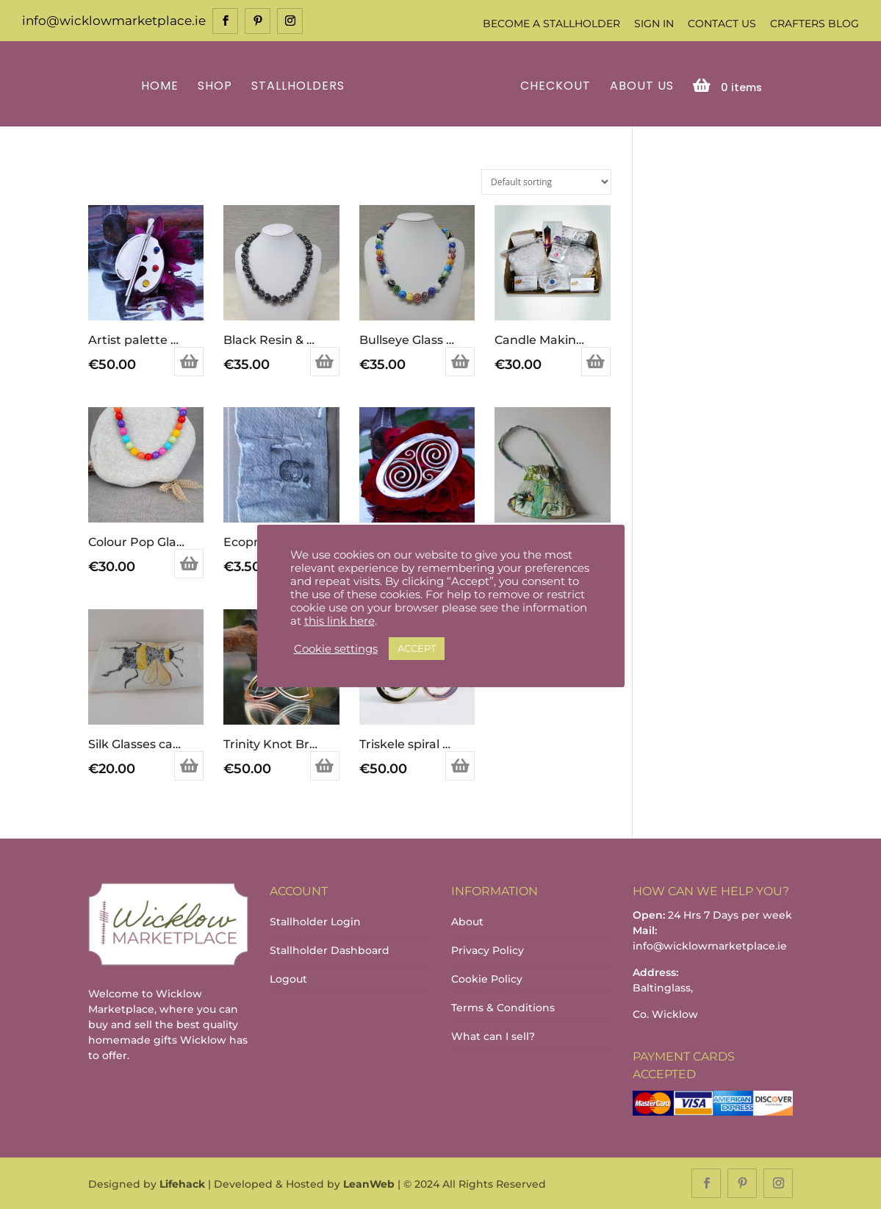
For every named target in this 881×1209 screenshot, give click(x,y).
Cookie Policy (486, 979)
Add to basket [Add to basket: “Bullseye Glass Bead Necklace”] (460, 361)
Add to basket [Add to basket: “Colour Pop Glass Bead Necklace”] (189, 563)
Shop (215, 87)
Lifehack (182, 1184)
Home (160, 87)
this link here (339, 621)
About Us (642, 87)
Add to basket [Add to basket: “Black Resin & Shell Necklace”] (324, 361)
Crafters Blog (814, 23)
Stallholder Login (315, 921)
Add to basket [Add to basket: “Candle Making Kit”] (596, 361)
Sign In (654, 23)
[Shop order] (546, 182)
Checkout (555, 87)
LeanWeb (369, 1184)
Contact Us (722, 23)
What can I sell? (493, 1036)
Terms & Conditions (503, 1007)
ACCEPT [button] (417, 648)
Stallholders (298, 87)
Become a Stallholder (551, 23)
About (467, 921)
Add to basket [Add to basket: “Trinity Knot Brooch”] (324, 766)
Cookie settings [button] (336, 649)
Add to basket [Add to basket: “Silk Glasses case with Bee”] (189, 766)
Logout (288, 979)
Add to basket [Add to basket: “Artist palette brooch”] (189, 361)
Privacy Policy (487, 950)
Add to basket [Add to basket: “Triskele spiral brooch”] (460, 766)
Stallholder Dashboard (329, 950)
